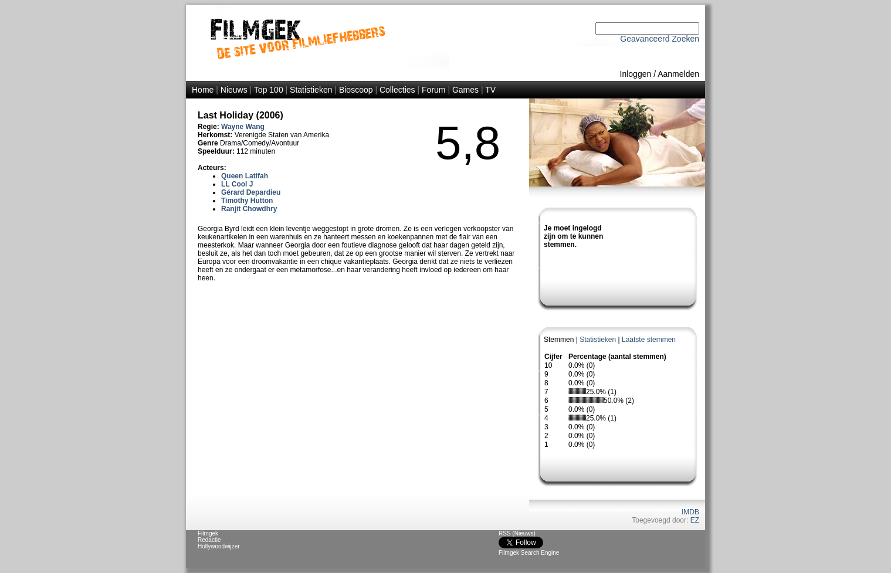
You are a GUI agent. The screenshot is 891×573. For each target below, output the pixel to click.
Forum (433, 89)
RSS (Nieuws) (517, 533)
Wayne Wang (243, 127)
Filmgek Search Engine (529, 553)
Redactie (209, 540)
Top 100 (268, 89)
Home (203, 89)
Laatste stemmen (649, 339)
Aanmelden (678, 74)
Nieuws (234, 89)
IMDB (690, 512)
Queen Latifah (244, 176)
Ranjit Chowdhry (249, 209)
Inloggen (636, 74)
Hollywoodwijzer (219, 546)
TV (490, 89)
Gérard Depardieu (250, 192)
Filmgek (208, 533)
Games (465, 89)
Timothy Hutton (247, 200)
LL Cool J (237, 184)
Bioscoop (356, 89)
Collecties (397, 89)
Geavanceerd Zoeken (659, 38)
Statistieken (311, 89)
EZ (694, 520)
